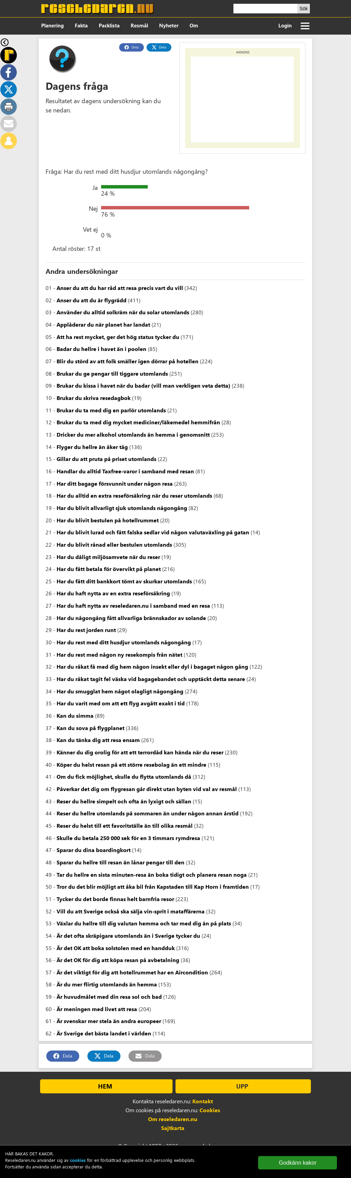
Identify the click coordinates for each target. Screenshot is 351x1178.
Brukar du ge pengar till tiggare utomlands (112, 373)
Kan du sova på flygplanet (90, 727)
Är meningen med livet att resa (97, 1008)
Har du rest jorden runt (86, 629)
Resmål (139, 25)
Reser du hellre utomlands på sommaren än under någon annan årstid (148, 813)
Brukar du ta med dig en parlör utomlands (111, 410)
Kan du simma (75, 715)
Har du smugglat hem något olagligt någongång (120, 691)
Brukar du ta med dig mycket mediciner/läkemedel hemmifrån (138, 422)
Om (194, 25)
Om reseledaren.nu (172, 1118)
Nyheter (169, 25)
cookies (78, 1160)
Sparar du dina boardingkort (94, 849)
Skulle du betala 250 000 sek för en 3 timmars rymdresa (128, 837)
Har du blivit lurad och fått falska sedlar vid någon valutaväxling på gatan (153, 532)
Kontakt (202, 1101)
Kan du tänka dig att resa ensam (98, 739)
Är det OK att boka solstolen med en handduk (116, 947)
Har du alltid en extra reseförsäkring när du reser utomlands (134, 495)
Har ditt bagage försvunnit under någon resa (115, 483)
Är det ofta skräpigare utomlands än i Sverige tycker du (128, 935)
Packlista (109, 25)
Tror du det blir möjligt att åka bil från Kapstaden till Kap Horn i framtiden (153, 886)
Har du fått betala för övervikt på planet (109, 568)
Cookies (209, 1110)
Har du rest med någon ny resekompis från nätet (119, 654)
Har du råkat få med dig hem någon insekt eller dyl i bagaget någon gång (152, 666)
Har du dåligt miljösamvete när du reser (108, 556)
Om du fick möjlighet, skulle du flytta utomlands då (124, 776)
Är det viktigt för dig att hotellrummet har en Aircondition (132, 972)
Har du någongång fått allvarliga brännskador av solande (131, 617)
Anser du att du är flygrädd (91, 300)
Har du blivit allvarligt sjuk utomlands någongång (122, 507)
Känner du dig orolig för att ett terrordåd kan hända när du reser (140, 752)
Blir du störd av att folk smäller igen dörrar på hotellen (127, 361)
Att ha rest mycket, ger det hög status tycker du (118, 336)
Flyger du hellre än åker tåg (92, 446)
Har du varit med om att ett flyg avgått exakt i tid (121, 703)
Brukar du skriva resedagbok (94, 397)
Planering (52, 25)
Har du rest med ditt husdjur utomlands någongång (124, 642)
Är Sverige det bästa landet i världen (104, 1033)
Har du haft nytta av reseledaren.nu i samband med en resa (133, 605)
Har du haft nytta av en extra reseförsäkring (113, 593)
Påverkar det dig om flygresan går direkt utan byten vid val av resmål (147, 788)
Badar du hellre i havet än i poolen (101, 348)
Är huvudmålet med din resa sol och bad (109, 996)
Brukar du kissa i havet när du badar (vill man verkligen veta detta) (143, 385)
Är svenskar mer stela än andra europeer (109, 1020)
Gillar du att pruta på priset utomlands (106, 458)
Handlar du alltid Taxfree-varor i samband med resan (125, 471)
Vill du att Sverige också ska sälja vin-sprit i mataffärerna (131, 911)
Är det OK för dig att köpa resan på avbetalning (118, 959)
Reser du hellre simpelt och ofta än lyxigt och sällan (124, 801)
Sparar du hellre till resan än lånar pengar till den (120, 862)
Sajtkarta (172, 1127)
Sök (304, 8)
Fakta (81, 25)
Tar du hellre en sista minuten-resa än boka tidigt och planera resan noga (152, 874)
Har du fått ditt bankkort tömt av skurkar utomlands (124, 581)
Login (285, 25)
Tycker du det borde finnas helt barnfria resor (115, 898)
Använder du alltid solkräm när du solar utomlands (123, 312)
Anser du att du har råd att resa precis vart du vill (120, 287)
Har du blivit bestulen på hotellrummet (108, 520)
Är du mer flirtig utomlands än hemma (107, 984)
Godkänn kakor (297, 1162)
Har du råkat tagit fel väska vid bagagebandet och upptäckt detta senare (151, 678)
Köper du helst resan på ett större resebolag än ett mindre (131, 764)
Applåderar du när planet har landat (103, 324)
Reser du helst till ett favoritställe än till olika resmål (125, 825)
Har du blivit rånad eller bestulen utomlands (114, 544)
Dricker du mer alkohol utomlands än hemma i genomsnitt (133, 434)
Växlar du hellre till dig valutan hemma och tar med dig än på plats (144, 923)
